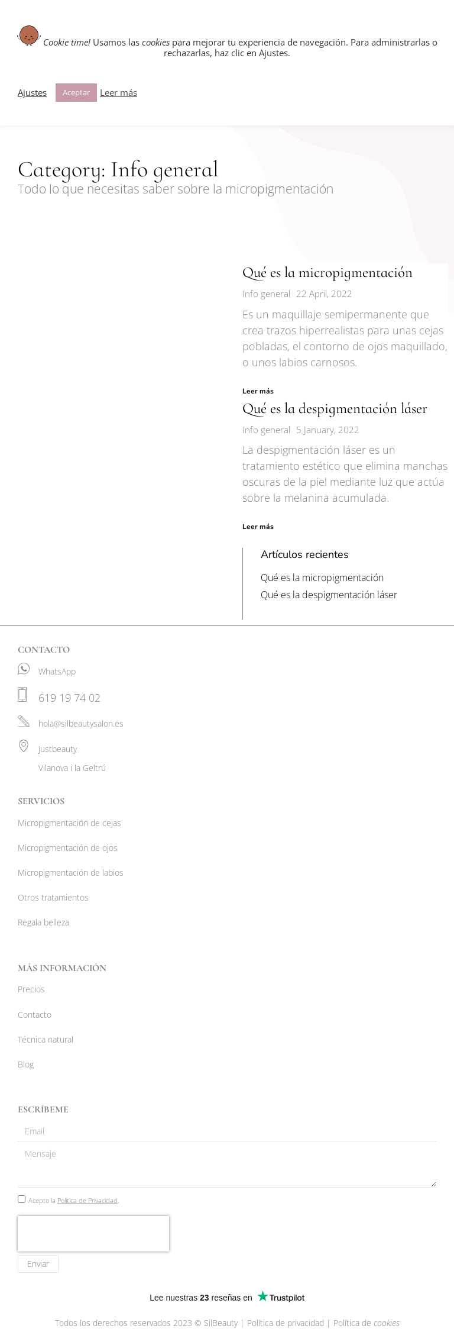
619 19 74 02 (69, 698)
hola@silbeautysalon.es (81, 723)
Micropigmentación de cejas (69, 822)
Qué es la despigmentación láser (334, 408)
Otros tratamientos (53, 897)
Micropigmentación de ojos (68, 847)
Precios (31, 989)
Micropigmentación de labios (71, 872)
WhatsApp (57, 671)
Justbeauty (57, 748)
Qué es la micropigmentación (327, 272)
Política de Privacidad (87, 1200)
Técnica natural (45, 1039)
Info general (266, 293)
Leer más (118, 92)
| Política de (363, 1322)
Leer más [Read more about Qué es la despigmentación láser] (258, 527)
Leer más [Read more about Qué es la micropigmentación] (258, 390)
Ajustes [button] (32, 92)
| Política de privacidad (283, 1322)
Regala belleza (43, 922)
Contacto (34, 1014)
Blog (26, 1064)
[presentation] (93, 1233)
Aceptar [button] (76, 92)
